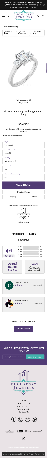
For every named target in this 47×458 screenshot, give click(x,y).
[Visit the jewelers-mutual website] (37, 431)
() (40, 247)
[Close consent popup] (43, 454)
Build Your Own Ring (11, 26)
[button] (7, 15)
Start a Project (23, 406)
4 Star (20, 249)
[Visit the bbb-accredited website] (20, 431)
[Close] (44, 4)
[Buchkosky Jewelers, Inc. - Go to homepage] (23, 382)
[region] (23, 70)
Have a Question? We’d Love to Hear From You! (23, 349)
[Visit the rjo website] (23, 438)
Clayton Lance (21, 282)
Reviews (23, 240)
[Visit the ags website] (9, 431)
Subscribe (35, 356)
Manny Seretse (21, 301)
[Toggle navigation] (3, 16)
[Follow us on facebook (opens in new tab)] (13, 419)
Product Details (23, 234)
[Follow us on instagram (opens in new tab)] (20, 419)
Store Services (23, 403)
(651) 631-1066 (23, 103)
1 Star (20, 256)
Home (23, 400)
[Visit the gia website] (28, 431)
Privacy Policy (11, 447)
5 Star (20, 247)
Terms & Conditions (20, 447)
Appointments (23, 409)
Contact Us (23, 412)
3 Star (20, 252)
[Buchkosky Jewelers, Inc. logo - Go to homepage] (23, 15)
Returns (34, 197)
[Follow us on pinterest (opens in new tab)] (27, 419)
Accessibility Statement (32, 447)
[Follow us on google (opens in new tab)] (34, 419)
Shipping (13, 197)
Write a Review (23, 329)
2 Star (20, 254)
